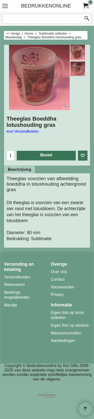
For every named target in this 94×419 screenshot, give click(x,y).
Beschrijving (19, 169)
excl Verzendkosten (23, 131)
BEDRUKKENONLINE (46, 6)
